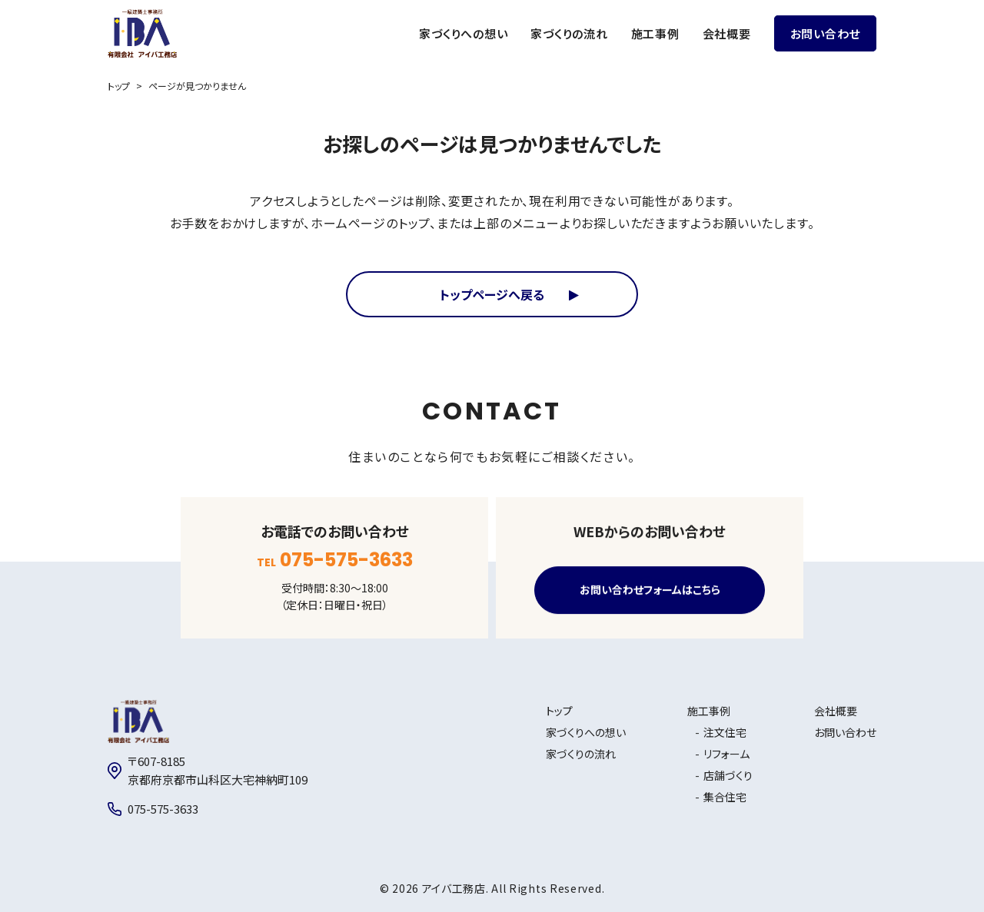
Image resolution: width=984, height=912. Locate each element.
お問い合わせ (825, 33)
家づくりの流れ (568, 33)
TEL (335, 560)
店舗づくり (728, 775)
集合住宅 (724, 796)
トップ (119, 86)
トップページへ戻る (492, 294)
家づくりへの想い (463, 33)
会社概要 (727, 33)
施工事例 (655, 33)
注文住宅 (724, 732)
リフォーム (726, 753)
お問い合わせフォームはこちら (650, 590)
